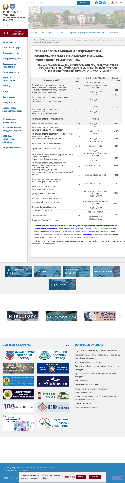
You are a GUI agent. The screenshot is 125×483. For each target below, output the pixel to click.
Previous (4, 316)
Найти (83, 3)
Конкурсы (8, 103)
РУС (3, 26)
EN (7, 26)
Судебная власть (10, 72)
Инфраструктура (11, 53)
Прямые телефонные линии (17, 271)
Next (120, 316)
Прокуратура (9, 97)
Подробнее (69, 477)
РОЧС (6, 86)
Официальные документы (9, 120)
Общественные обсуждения (10, 65)
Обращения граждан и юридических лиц (86, 33)
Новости (33, 33)
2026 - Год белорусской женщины (8, 139)
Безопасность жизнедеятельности (12, 111)
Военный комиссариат (8, 79)
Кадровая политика (12, 148)
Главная (36, 40)
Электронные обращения (71, 271)
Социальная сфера (12, 48)
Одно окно (113, 33)
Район (61, 33)
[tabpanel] (36, 391)
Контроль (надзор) (11, 59)
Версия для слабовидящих (17, 33)
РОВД (5, 92)
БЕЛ (11, 26)
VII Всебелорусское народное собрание (12, 129)
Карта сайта (119, 2)
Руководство (48, 33)
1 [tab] (66, 345)
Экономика (9, 42)
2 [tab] (68, 345)
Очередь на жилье (103, 271)
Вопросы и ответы (59, 285)
